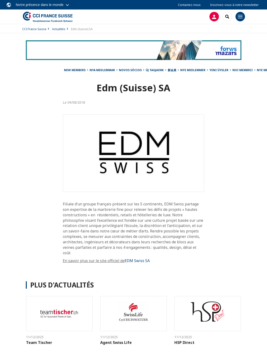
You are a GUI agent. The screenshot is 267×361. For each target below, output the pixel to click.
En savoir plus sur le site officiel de (94, 260)
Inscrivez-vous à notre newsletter (234, 5)
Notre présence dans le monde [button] (39, 4)
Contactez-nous (189, 5)
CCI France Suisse (34, 29)
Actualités (58, 29)
